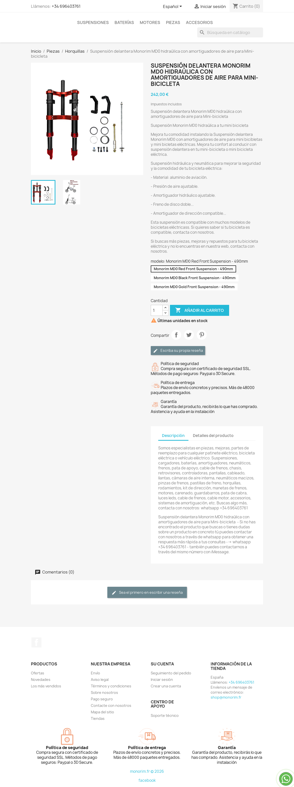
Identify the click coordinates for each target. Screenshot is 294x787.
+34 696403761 (66, 6)
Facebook (36, 642)
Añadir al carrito (199, 310)
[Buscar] (230, 32)
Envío (95, 673)
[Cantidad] (157, 310)
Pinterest (202, 335)
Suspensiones (93, 22)
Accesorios (199, 22)
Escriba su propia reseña (178, 350)
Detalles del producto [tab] (213, 435)
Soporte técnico (165, 715)
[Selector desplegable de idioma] (173, 7)
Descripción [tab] (173, 435)
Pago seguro (102, 699)
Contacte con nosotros (111, 705)
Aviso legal (100, 679)
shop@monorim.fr (226, 697)
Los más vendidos (46, 686)
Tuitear (189, 335)
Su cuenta (162, 664)
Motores (150, 22)
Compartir (176, 335)
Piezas (173, 22)
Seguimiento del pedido (171, 673)
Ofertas (37, 673)
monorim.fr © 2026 (147, 771)
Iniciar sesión (162, 679)
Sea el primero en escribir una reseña (147, 592)
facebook (147, 780)
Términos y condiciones (111, 686)
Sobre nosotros (104, 692)
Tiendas (98, 718)
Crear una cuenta (166, 686)
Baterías (124, 22)
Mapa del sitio (102, 712)
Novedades (40, 679)
